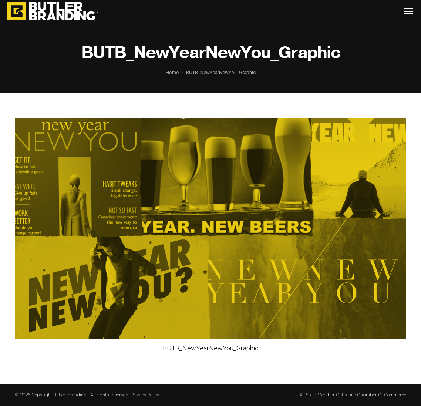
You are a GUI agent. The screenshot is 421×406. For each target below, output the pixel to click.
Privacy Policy (145, 394)
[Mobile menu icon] (409, 11)
